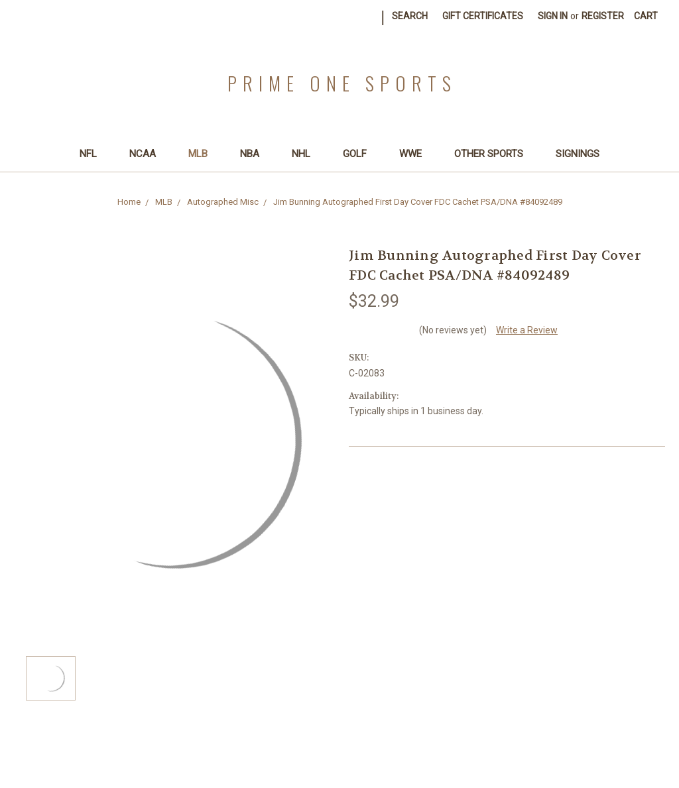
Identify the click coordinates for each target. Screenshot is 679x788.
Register (603, 16)
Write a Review (527, 330)
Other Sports (494, 154)
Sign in (553, 16)
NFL (94, 154)
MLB (203, 154)
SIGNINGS (577, 154)
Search (410, 16)
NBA (255, 154)
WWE (416, 154)
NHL (307, 154)
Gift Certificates (482, 16)
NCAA (148, 154)
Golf (360, 154)
